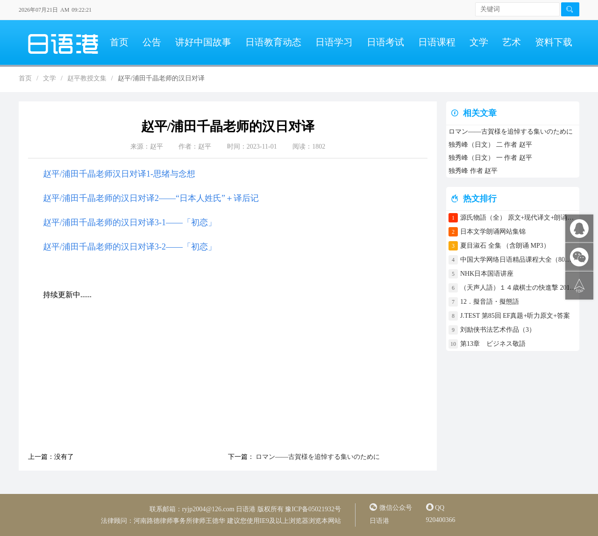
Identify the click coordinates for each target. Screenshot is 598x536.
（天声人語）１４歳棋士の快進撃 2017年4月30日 (518, 287)
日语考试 (385, 42)
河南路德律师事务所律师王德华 (179, 520)
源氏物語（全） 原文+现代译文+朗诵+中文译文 (518, 217)
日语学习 (334, 42)
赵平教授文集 (87, 78)
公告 (151, 42)
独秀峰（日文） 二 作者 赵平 (490, 144)
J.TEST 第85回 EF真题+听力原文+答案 (515, 315)
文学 (479, 42)
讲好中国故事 (203, 42)
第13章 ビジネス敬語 (493, 343)
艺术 (511, 42)
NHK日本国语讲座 (486, 273)
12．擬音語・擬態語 (493, 301)
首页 (119, 42)
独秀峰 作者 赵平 (473, 170)
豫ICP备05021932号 (313, 509)
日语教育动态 (273, 42)
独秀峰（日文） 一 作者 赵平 (490, 157)
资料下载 (553, 42)
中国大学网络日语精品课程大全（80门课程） (518, 259)
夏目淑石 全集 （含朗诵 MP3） (505, 245)
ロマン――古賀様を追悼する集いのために (317, 456)
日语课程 (437, 42)
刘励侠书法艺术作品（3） (497, 329)
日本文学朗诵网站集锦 (493, 231)
